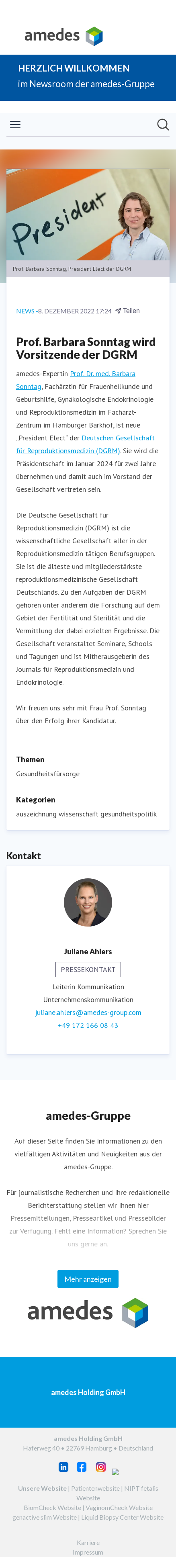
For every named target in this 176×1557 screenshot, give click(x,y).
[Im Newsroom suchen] (163, 124)
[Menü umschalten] (15, 124)
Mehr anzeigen (88, 1279)
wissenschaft (78, 813)
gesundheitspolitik (128, 813)
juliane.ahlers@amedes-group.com (88, 1012)
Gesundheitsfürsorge (48, 773)
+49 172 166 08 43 (88, 1025)
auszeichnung (36, 813)
